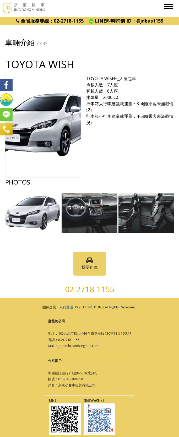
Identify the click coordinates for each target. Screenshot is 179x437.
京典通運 (66, 307)
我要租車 (89, 263)
